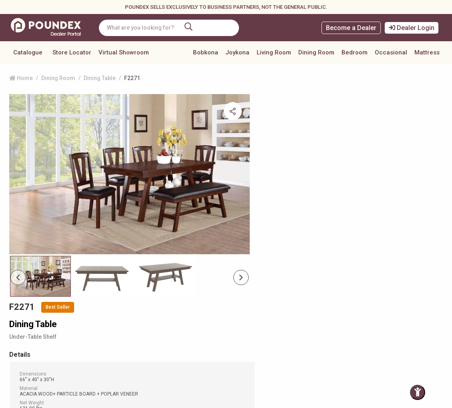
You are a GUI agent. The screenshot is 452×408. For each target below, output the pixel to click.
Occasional (391, 52)
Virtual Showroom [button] (123, 52)
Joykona (237, 52)
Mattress (427, 52)
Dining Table (100, 78)
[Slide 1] (103, 257)
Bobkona (205, 52)
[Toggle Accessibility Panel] (417, 392)
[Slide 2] (165, 257)
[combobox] (170, 28)
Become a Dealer (351, 28)
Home (21, 78)
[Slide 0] (40, 257)
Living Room (274, 52)
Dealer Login (411, 28)
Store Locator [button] (71, 52)
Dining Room (316, 52)
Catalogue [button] (27, 52)
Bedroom (355, 52)
